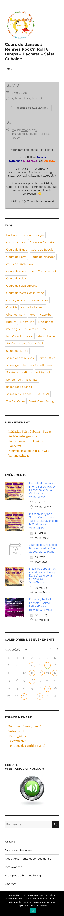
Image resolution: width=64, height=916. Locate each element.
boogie (39, 235)
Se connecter (17, 741)
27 (47, 688)
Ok (32, 911)
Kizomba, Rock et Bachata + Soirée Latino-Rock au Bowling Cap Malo (40, 604)
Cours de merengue (20, 271)
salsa (28, 336)
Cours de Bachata (42, 242)
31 (24, 696)
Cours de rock (47, 271)
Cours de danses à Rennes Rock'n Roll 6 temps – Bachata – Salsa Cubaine (30, 51)
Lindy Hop (27, 321)
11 (32, 672)
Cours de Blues (16, 249)
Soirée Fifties (46, 358)
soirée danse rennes (20, 358)
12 (39, 672)
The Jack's (42, 394)
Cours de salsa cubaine (22, 285)
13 (47, 672)
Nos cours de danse (18, 850)
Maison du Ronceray (24, 130)
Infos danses (13, 867)
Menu (10, 69)
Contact (10, 884)
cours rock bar (38, 300)
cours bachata (16, 242)
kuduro (11, 321)
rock (45, 329)
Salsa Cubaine (45, 336)
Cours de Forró (16, 256)
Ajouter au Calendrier (28, 107)
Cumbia (11, 307)
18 (32, 680)
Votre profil (16, 731)
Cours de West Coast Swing (25, 293)
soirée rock (43, 372)
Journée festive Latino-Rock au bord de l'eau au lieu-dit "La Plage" (43, 548)
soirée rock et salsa (19, 386)
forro (32, 314)
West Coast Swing (41, 401)
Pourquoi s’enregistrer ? (24, 726)
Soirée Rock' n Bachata (22, 379)
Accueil (10, 841)
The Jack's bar (15, 401)
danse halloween (32, 307)
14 (55, 672)
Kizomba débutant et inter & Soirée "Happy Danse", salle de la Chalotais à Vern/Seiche (42, 575)
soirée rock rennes (18, 394)
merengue (13, 329)
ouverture (32, 329)
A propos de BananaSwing (23, 875)
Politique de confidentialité (26, 745)
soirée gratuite (16, 365)
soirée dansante (17, 350)
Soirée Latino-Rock (19, 372)
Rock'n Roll (14, 336)
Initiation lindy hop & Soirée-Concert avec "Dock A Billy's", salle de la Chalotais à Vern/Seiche (44, 520)
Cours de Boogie (42, 249)
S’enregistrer (17, 736)
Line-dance (46, 321)
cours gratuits (15, 300)
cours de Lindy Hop (19, 264)
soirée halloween (41, 365)
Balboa (26, 235)
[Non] (59, 903)
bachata (11, 235)
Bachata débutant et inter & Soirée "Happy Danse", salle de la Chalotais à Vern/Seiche (42, 490)
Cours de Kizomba (42, 256)
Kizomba (46, 314)
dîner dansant (15, 314)
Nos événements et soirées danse (28, 858)
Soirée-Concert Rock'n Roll (24, 343)
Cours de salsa (16, 278)
